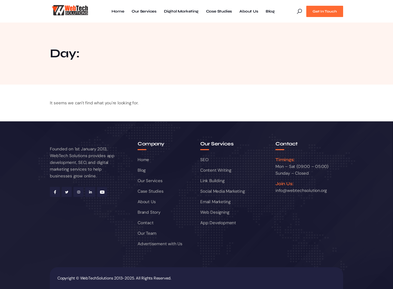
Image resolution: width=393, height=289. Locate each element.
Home (118, 11)
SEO (204, 159)
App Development (218, 222)
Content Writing (215, 170)
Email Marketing (215, 201)
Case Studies (219, 11)
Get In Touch (325, 11)
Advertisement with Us (160, 243)
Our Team (147, 233)
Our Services (144, 11)
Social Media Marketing (222, 191)
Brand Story (149, 212)
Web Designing (214, 212)
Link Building (212, 180)
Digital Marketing (181, 11)
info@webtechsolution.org (301, 190)
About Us (248, 11)
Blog (270, 11)
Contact (146, 222)
